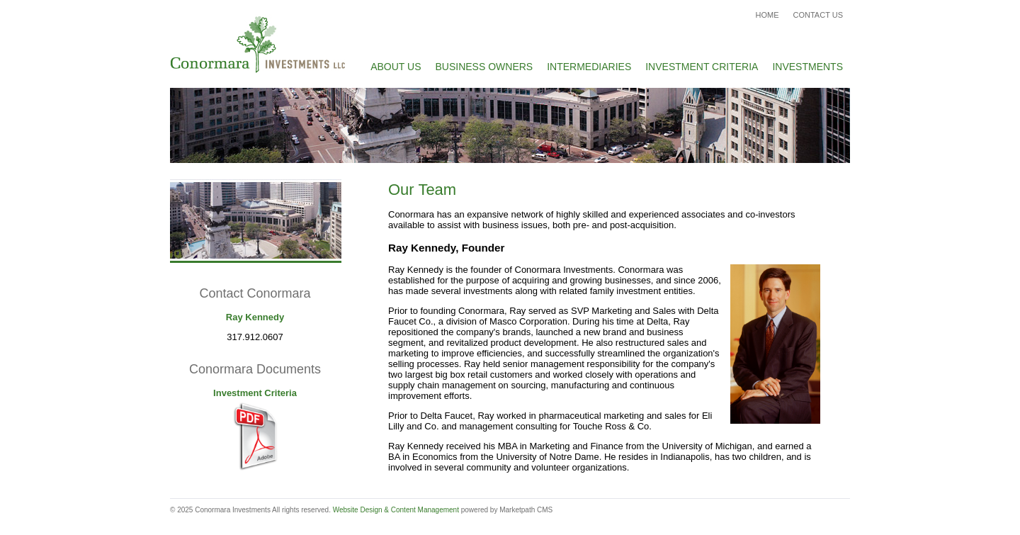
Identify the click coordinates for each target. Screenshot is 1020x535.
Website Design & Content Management (396, 510)
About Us (395, 66)
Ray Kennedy (255, 317)
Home (767, 15)
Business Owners (484, 66)
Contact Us (818, 15)
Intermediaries (589, 66)
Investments (807, 66)
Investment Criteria (701, 66)
